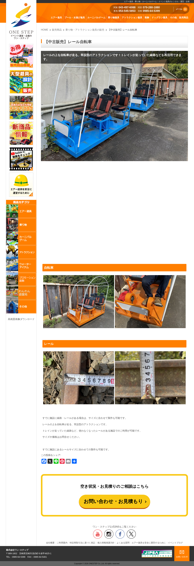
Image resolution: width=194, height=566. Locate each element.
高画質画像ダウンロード (21, 319)
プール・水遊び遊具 (74, 17)
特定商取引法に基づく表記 (82, 542)
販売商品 (183, 17)
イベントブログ (175, 542)
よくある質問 (123, 542)
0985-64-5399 (151, 10)
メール (181, 9)
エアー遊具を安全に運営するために (149, 542)
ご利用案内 (62, 542)
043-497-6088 (127, 7)
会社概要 (50, 542)
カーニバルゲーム (96, 17)
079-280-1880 (151, 7)
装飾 (147, 17)
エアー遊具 (56, 17)
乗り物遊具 (113, 17)
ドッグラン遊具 (159, 17)
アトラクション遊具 (132, 17)
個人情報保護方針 (105, 542)
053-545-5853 (127, 10)
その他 (173, 17)
